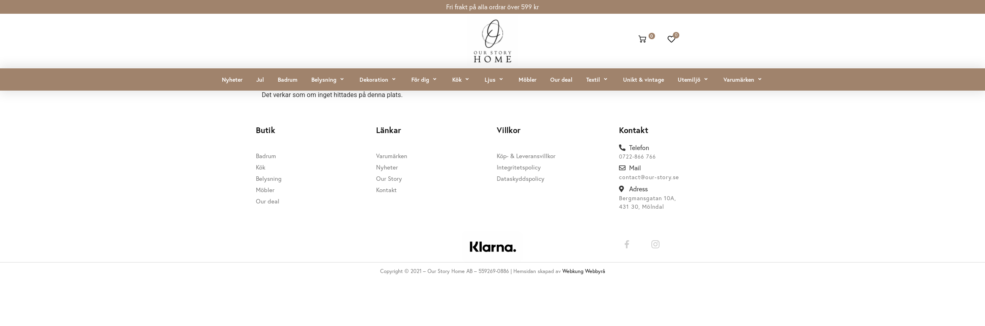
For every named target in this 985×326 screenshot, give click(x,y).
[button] (328, 79)
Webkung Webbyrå (583, 271)
